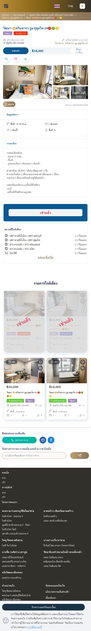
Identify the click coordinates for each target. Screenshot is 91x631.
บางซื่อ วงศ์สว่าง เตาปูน (14, 551)
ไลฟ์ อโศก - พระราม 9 (12, 516)
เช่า (3, 482)
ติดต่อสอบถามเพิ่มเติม (13, 433)
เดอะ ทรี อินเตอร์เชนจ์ (12, 557)
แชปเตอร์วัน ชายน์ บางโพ (14, 561)
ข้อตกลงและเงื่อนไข (55, 585)
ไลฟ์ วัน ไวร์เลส (9, 545)
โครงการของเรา (9, 502)
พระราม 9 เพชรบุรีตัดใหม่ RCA (18, 510)
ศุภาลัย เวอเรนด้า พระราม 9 (15, 533)
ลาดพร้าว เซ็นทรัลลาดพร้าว (58, 510)
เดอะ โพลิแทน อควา (53, 557)
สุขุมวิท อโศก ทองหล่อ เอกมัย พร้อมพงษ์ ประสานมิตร (52, 15)
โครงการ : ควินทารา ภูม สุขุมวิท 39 (71, 43)
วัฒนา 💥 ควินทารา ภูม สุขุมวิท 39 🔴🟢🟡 (23, 394)
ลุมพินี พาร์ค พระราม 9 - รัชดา (16, 524)
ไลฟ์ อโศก (7, 520)
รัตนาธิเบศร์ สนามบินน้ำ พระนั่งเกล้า (63, 551)
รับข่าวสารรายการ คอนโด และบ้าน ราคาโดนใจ (26, 448)
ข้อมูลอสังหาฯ (13, 114)
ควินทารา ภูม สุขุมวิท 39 (12, 17)
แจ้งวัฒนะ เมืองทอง (12, 572)
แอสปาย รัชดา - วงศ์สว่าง (13, 565)
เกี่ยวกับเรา (51, 597)
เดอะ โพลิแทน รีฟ (52, 565)
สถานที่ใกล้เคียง (12, 229)
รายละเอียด (12, 143)
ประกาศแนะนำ (19, 15)
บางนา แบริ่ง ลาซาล (54, 540)
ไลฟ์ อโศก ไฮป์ (9, 529)
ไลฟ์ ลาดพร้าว (50, 516)
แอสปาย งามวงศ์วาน (11, 577)
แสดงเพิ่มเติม (45, 257)
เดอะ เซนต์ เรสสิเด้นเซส (55, 520)
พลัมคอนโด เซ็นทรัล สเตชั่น (57, 561)
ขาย (4, 477)
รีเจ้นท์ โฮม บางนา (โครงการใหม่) (59, 545)
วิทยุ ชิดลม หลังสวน (12, 540)
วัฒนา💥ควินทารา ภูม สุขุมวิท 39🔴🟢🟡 (66, 394)
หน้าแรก (5, 15)
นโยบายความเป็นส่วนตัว (57, 591)
